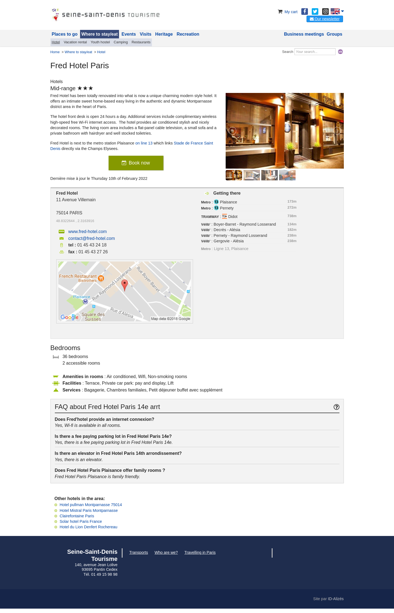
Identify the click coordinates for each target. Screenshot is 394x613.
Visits (145, 34)
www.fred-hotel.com (87, 231)
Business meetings (304, 34)
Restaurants (141, 42)
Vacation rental (75, 42)
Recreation (188, 34)
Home (55, 52)
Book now (139, 163)
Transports (138, 552)
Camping (121, 42)
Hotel (56, 42)
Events (128, 34)
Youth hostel (100, 42)
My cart (287, 12)
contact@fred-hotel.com (91, 238)
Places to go (65, 34)
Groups (334, 34)
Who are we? (166, 552)
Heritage (164, 34)
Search (287, 52)
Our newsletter (325, 19)
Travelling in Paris (200, 552)
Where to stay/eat (99, 34)
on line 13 (143, 143)
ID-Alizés (336, 599)
